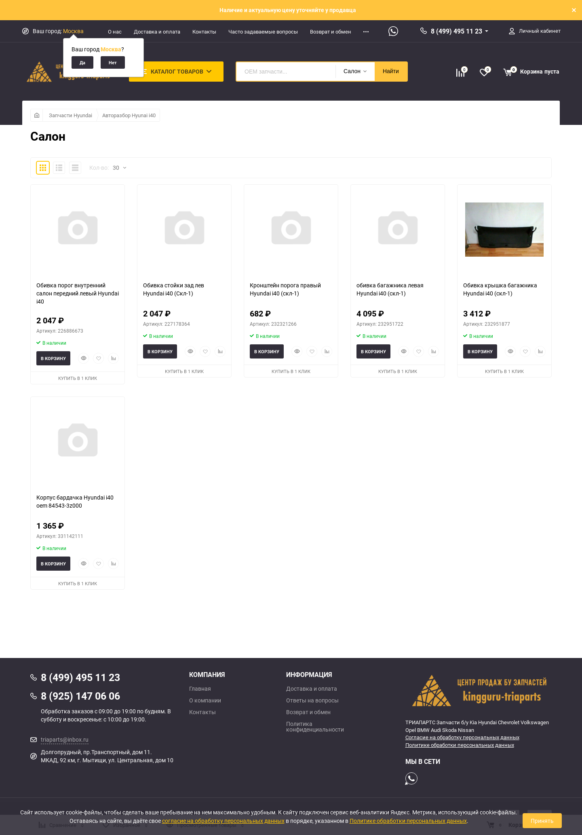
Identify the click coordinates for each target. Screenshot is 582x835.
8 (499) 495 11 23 (456, 31)
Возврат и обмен (330, 31)
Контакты (204, 31)
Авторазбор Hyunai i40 (129, 115)
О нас (115, 31)
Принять (542, 820)
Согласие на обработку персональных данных (462, 737)
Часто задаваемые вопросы (263, 31)
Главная (200, 689)
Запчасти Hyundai (70, 115)
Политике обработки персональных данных (459, 745)
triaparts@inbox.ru (65, 739)
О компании (205, 700)
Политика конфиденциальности (315, 726)
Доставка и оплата (157, 31)
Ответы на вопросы (312, 700)
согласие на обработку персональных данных (223, 820)
